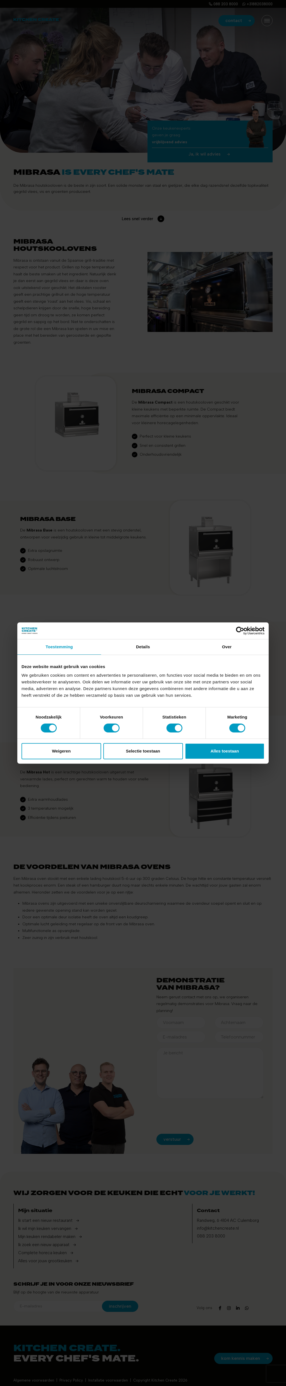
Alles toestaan (225, 751)
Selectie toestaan (143, 751)
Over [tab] (227, 646)
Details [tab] (143, 646)
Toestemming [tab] (59, 646)
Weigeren (61, 751)
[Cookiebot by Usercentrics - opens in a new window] (240, 631)
